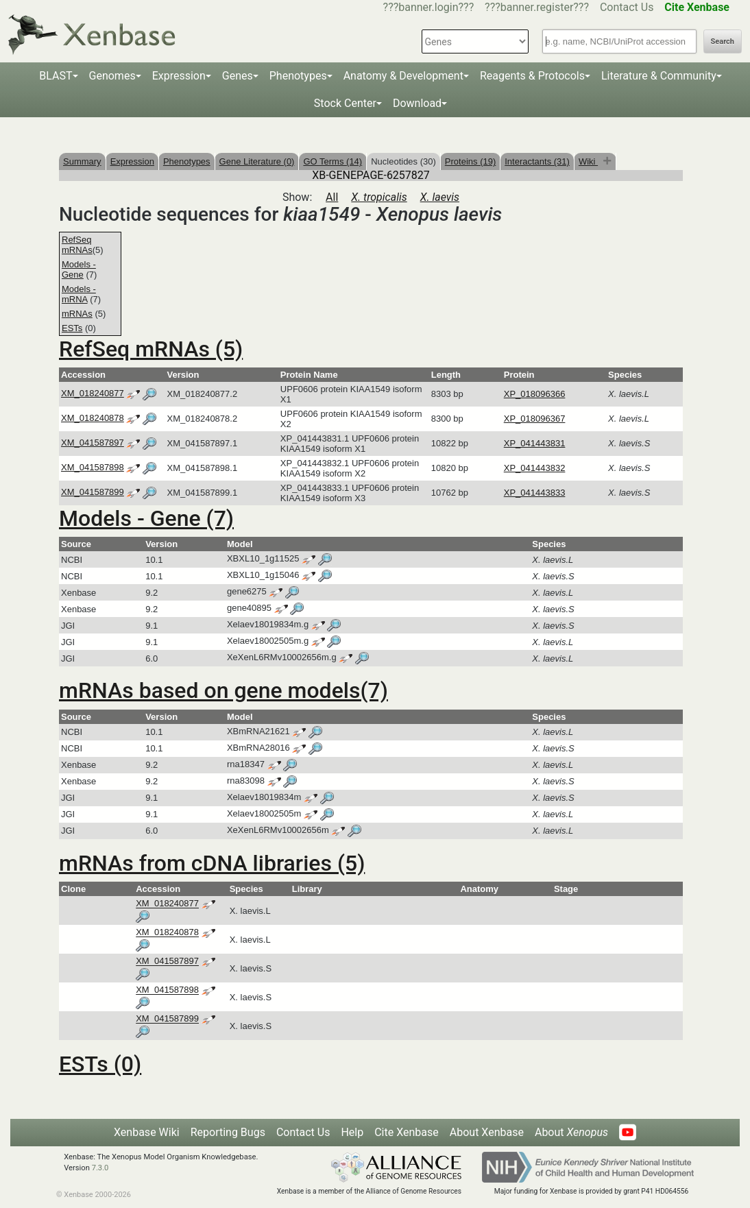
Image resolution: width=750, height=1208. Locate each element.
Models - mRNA (79, 294)
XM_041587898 (92, 467)
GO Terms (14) (332, 161)
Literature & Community (658, 75)
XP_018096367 (535, 418)
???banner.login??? (428, 7)
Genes (237, 75)
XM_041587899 (92, 492)
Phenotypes (298, 75)
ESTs (72, 328)
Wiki (588, 161)
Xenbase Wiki (147, 1132)
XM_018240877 (92, 393)
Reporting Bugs (228, 1132)
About (571, 1132)
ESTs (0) (100, 1064)
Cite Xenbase (406, 1132)
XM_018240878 (92, 418)
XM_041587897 (92, 442)
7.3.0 (100, 1167)
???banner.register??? (537, 7)
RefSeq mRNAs (77, 244)
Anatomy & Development (403, 75)
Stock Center (345, 103)
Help (352, 1132)
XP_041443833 (535, 492)
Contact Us (627, 7)
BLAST (55, 75)
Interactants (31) (537, 161)
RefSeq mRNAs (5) (151, 349)
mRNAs (77, 314)
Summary (82, 161)
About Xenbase (487, 1132)
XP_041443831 (535, 443)
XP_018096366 (535, 394)
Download (417, 103)
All (332, 197)
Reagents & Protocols (532, 75)
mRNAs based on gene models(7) (223, 690)
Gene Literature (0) (257, 161)
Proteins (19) (470, 161)
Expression (179, 75)
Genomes (112, 75)
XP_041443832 (535, 468)
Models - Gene (79, 269)
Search (722, 41)
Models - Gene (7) (146, 518)
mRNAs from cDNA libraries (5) (212, 863)
